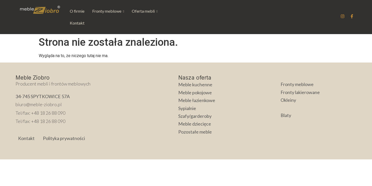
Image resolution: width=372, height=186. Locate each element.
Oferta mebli (144, 11)
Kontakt (172, 11)
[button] (108, 11)
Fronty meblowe (108, 11)
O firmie (77, 11)
